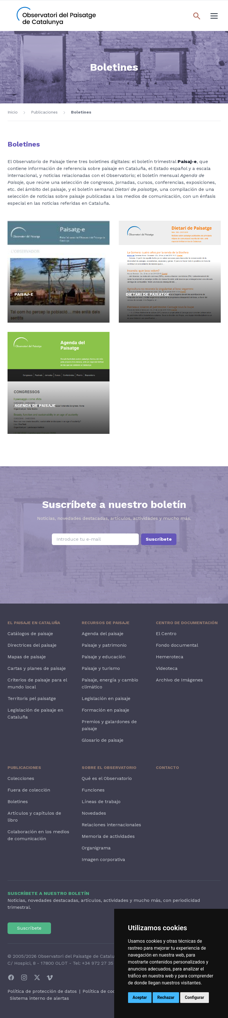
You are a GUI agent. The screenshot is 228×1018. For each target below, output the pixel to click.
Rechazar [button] (165, 997)
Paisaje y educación (103, 656)
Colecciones (21, 778)
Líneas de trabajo (101, 801)
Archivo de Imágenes (179, 680)
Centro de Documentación (187, 622)
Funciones (93, 790)
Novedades (94, 813)
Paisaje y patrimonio (104, 645)
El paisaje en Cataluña (34, 622)
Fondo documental (177, 645)
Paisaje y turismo (101, 668)
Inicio (13, 112)
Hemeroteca (169, 656)
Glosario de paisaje (102, 740)
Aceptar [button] (140, 997)
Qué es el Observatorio (107, 778)
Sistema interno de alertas (39, 998)
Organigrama (96, 848)
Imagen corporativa (103, 859)
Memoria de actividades (108, 836)
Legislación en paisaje (106, 698)
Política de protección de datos (42, 991)
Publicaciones (44, 112)
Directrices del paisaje (32, 645)
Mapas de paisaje (27, 656)
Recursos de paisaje (105, 622)
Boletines (81, 112)
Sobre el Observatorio (109, 767)
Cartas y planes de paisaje (37, 668)
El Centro (166, 633)
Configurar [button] (194, 997)
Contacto (167, 767)
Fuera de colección (29, 790)
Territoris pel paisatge (32, 698)
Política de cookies (103, 991)
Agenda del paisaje (102, 633)
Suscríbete (159, 539)
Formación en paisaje (105, 710)
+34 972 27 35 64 (101, 963)
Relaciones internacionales (111, 824)
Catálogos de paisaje (30, 633)
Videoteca (167, 668)
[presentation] (114, 560)
